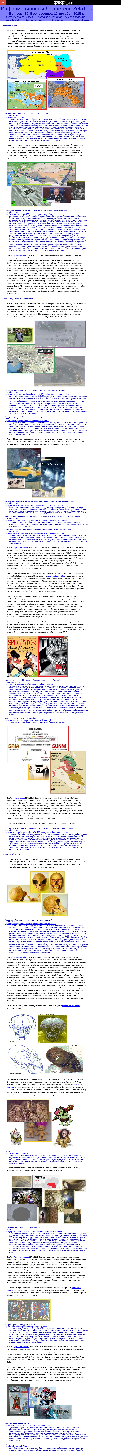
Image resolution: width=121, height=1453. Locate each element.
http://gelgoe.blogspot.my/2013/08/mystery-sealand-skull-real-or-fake (30, 924)
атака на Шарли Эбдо (56, 576)
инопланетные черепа (71, 1006)
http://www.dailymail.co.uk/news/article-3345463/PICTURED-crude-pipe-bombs (34, 533)
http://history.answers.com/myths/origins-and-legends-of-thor (27, 1425)
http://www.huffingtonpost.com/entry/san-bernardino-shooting (27, 421)
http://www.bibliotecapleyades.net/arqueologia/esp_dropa (26, 1327)
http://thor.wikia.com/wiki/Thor (16, 1446)
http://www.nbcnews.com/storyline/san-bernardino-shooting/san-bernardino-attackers (36, 520)
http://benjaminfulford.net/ (14, 117)
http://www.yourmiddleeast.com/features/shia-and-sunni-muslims (29, 684)
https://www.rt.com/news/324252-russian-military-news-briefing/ (28, 214)
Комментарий (19, 255)
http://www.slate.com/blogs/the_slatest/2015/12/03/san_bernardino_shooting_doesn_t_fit (38, 832)
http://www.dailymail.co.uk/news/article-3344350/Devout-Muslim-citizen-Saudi (34, 505)
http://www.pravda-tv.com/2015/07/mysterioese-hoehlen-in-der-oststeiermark (33, 1231)
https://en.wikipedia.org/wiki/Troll (17, 1153)
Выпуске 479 (29, 145)
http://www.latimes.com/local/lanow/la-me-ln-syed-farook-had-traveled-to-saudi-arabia (37, 394)
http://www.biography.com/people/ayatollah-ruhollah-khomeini (28, 720)
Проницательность (21, 548)
